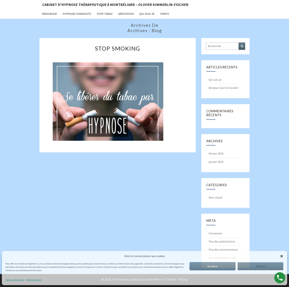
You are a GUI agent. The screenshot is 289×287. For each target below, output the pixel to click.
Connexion (215, 233)
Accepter (212, 266)
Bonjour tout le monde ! (224, 88)
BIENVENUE (49, 13)
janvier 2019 (216, 162)
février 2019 (216, 153)
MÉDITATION (126, 13)
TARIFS (164, 13)
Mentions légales (33, 279)
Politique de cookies (15, 279)
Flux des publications (222, 241)
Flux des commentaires (223, 249)
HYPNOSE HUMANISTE (77, 13)
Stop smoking (117, 48)
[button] (281, 256)
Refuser (260, 266)
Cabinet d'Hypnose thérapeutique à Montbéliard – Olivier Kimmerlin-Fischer (115, 4)
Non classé (215, 197)
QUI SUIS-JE (146, 13)
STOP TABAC (105, 13)
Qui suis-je (215, 79)
